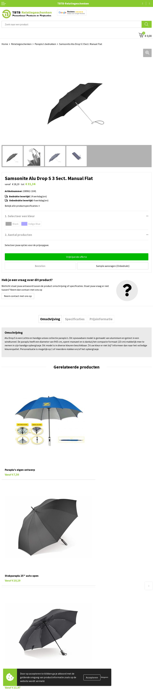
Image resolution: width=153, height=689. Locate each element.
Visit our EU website (88, 678)
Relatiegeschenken (21, 44)
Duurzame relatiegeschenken (17, 654)
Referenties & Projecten (91, 659)
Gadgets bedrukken (12, 659)
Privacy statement (88, 664)
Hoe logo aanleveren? (89, 620)
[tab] (50, 318)
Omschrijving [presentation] (50, 318)
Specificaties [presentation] (75, 318)
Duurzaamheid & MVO (89, 630)
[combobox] (72, 24)
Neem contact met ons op (18, 295)
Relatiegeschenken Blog (91, 654)
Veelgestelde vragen (89, 597)
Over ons (82, 645)
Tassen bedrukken (11, 650)
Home (5, 44)
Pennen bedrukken (11, 645)
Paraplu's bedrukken (45, 44)
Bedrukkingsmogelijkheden (92, 611)
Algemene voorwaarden (90, 673)
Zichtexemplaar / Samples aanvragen (97, 625)
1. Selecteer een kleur (20, 216)
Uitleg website (86, 606)
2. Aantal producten (18, 235)
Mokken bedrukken (11, 664)
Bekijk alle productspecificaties (22, 205)
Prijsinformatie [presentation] (101, 318)
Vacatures (83, 650)
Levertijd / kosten (87, 602)
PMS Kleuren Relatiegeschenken (95, 616)
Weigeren (104, 677)
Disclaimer (83, 669)
